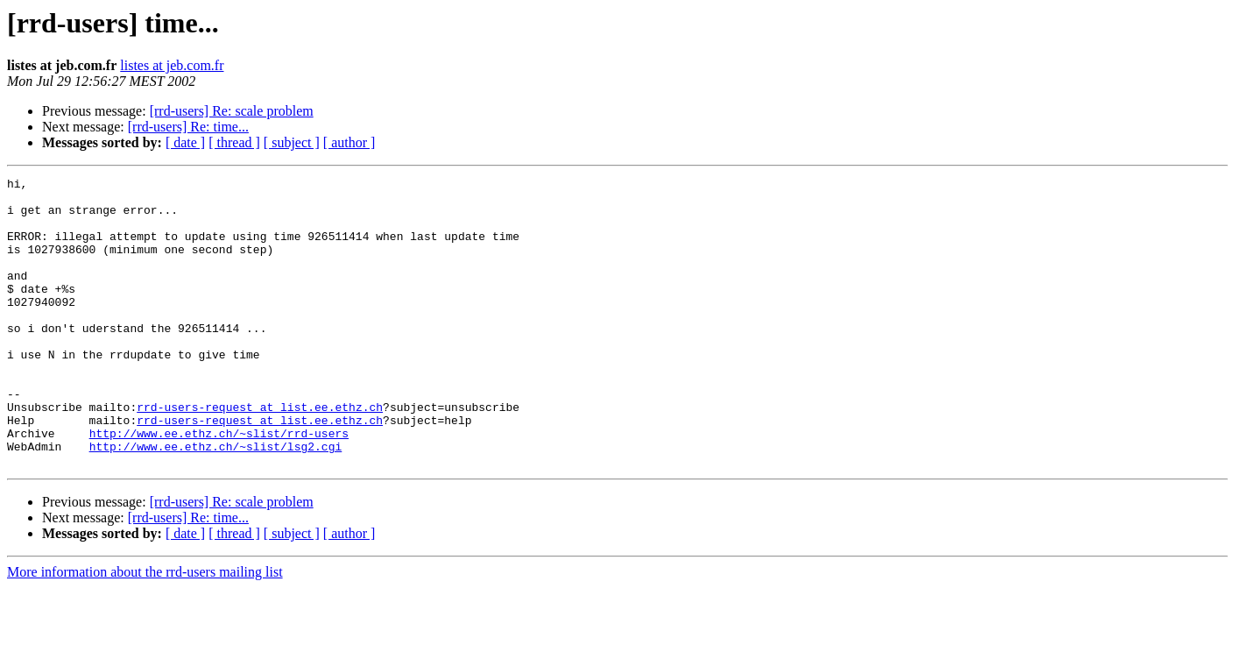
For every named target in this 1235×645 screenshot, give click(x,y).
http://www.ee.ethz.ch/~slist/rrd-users (219, 485)
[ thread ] (234, 142)
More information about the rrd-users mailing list (145, 629)
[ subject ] (292, 142)
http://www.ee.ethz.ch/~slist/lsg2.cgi (215, 501)
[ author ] (349, 142)
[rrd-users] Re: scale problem (232, 110)
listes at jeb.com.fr (171, 65)
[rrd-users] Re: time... (188, 126)
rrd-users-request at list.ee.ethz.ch (260, 454)
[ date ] (185, 142)
